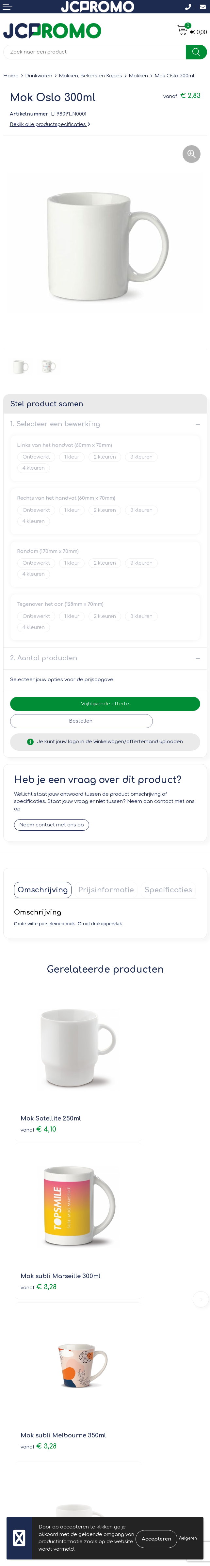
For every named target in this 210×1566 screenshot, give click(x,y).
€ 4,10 (38, 1091)
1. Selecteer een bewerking (55, 424)
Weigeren (188, 1538)
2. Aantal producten (43, 658)
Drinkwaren (38, 76)
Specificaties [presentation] (168, 890)
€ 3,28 (130, 1100)
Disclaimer (121, 1422)
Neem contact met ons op (51, 825)
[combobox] (94, 52)
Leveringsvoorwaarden (136, 1395)
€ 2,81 (129, 1230)
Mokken (138, 76)
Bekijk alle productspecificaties (50, 124)
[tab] (43, 890)
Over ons (119, 1296)
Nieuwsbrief (122, 1305)
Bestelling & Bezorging (31, 1404)
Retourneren (18, 1413)
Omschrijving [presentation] (43, 890)
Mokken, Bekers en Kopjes (90, 76)
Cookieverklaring (128, 1404)
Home (11, 76)
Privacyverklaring (129, 1413)
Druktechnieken (127, 1324)
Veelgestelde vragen (133, 1314)
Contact (13, 1395)
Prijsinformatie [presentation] (106, 890)
